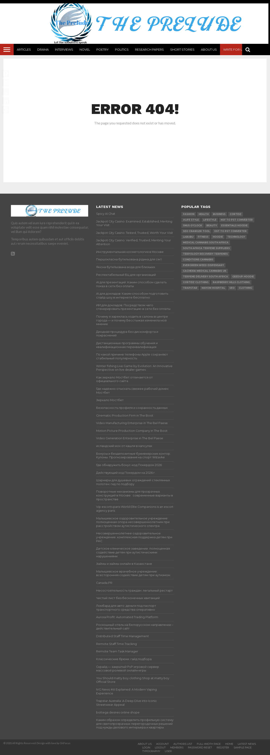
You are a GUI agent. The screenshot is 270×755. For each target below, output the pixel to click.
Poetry (102, 49)
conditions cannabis (198, 259)
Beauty (211, 225)
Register (223, 747)
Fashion (188, 214)
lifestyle (209, 219)
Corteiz (235, 214)
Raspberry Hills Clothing (231, 282)
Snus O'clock (192, 225)
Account (162, 743)
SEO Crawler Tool (196, 231)
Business (219, 214)
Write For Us (234, 49)
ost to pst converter (230, 231)
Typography (151, 751)
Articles (24, 49)
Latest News (247, 743)
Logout (160, 747)
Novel (85, 49)
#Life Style (191, 219)
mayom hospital (213, 287)
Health (204, 214)
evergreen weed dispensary (203, 265)
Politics (122, 49)
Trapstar (190, 287)
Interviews (64, 49)
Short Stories (182, 49)
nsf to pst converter (237, 219)
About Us (209, 49)
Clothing (245, 287)
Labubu (188, 236)
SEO (232, 287)
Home (229, 743)
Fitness (203, 236)
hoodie (218, 236)
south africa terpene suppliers (206, 248)
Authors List (182, 743)
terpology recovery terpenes (205, 253)
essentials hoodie (234, 225)
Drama (43, 49)
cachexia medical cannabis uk (204, 270)
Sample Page (243, 747)
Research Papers (149, 49)
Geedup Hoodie (243, 276)
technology (236, 236)
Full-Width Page (209, 743)
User (168, 751)
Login (146, 747)
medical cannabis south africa (205, 242)
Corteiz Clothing (195, 282)
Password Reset (200, 747)
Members (176, 747)
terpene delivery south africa (205, 276)
